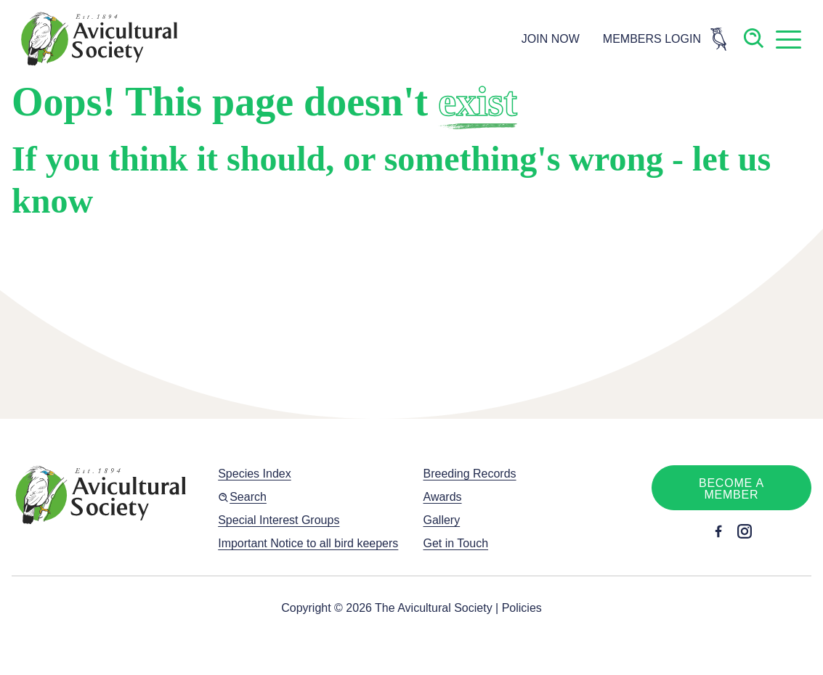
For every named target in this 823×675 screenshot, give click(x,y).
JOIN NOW (551, 39)
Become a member (731, 489)
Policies (522, 608)
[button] (788, 39)
